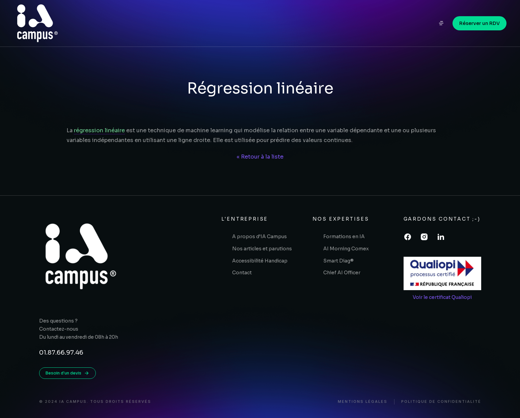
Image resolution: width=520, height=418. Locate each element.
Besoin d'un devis (67, 373)
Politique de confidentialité (441, 401)
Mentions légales (362, 401)
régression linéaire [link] (99, 130)
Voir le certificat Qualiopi (442, 297)
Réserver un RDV (479, 25)
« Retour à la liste (260, 156)
